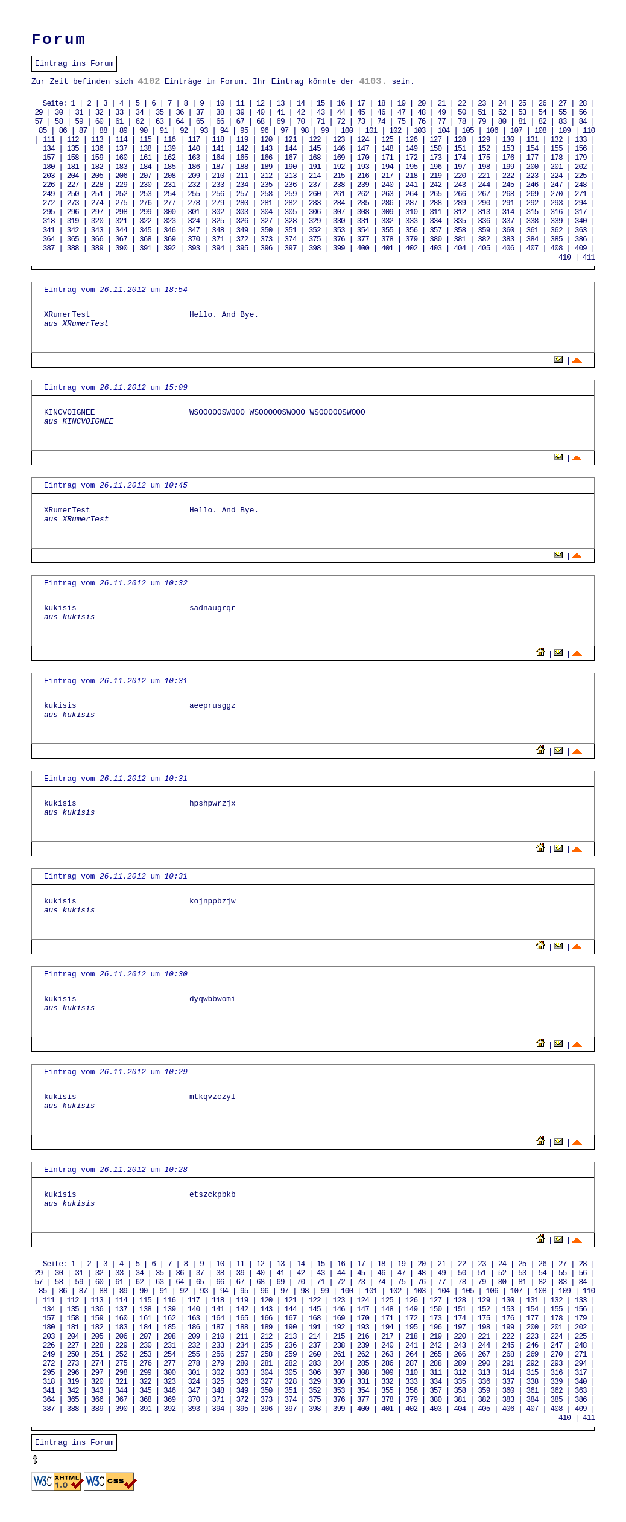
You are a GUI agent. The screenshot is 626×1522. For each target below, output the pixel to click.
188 (242, 166)
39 (240, 112)
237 (315, 184)
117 (194, 139)
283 (315, 203)
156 (581, 148)
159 (97, 157)
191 (315, 166)
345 (145, 230)
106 (492, 130)
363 (581, 230)
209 (194, 175)
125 (387, 139)
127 (435, 139)
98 (304, 130)
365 (73, 239)
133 (581, 139)
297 (97, 212)
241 (411, 184)
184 (145, 166)
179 (581, 157)
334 (435, 221)
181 (73, 166)
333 (411, 221)
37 (200, 112)
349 (242, 230)
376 (339, 239)
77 (442, 121)
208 (169, 175)
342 (73, 230)
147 (363, 148)
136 (97, 148)
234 (242, 184)
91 (163, 130)
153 (508, 148)
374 (291, 239)
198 (484, 166)
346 (169, 230)
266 (460, 194)
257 (242, 194)
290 (484, 203)
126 (411, 139)
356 (411, 230)
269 (532, 194)
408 (557, 248)
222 (508, 175)
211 (242, 175)
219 (435, 175)
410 (564, 257)
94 (224, 130)
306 (315, 212)
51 (481, 112)
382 (484, 239)
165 (242, 157)
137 (121, 148)
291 (508, 203)
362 (557, 230)
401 (387, 248)
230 (145, 184)
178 (557, 157)
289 (460, 203)
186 (194, 166)
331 (363, 221)
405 (484, 248)
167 (291, 157)
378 (387, 239)
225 (581, 175)
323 (169, 221)
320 (97, 221)
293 (557, 203)
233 (218, 184)
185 (169, 166)
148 (387, 148)
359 (484, 230)
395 (242, 248)
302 (218, 212)
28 (582, 103)
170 (363, 157)
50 (462, 112)
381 (460, 239)
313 (484, 212)
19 (401, 103)
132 (557, 139)
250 (73, 194)
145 (315, 148)
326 (242, 221)
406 (508, 248)
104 (444, 130)
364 (49, 239)
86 (62, 130)
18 (381, 103)
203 (49, 175)
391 (145, 248)
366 (97, 239)
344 (121, 230)
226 (49, 184)
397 (291, 248)
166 (266, 157)
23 (481, 103)
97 (284, 130)
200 (532, 166)
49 (442, 112)
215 (339, 175)
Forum (59, 40)
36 (179, 112)
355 (387, 230)
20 (421, 103)
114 (121, 139)
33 (119, 112)
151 (460, 148)
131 (532, 139)
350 (266, 230)
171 (387, 157)
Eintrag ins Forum (74, 63)
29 (38, 112)
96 (264, 130)
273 (73, 203)
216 (363, 175)
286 (387, 203)
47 (401, 112)
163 (194, 157)
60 (99, 121)
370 (194, 239)
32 (99, 112)
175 (484, 157)
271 (581, 194)
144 (291, 148)
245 (508, 184)
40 (260, 112)
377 (363, 239)
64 (179, 121)
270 (557, 194)
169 (339, 157)
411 (589, 257)
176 (508, 157)
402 (411, 248)
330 (339, 221)
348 (218, 230)
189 (266, 166)
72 (341, 121)
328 (291, 221)
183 (121, 166)
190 (291, 166)
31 (79, 112)
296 (73, 212)
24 (502, 103)
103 (419, 130)
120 (266, 139)
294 (581, 203)
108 (540, 130)
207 (145, 175)
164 (218, 157)
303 (242, 212)
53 (522, 112)
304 (266, 212)
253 (145, 194)
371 (218, 239)
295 (49, 212)
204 (73, 175)
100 (347, 130)
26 (542, 103)
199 (508, 166)
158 (73, 157)
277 (169, 203)
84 (582, 121)
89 (123, 130)
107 (516, 130)
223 (532, 175)
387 (49, 248)
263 (387, 194)
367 (121, 239)
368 (145, 239)
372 (242, 239)
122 (315, 139)
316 (557, 212)
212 (266, 175)
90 (143, 130)
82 (542, 121)
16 (341, 103)
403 (435, 248)
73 (361, 121)
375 (315, 239)
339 (557, 221)
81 (522, 121)
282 (291, 203)
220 (460, 175)
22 (462, 103)
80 (502, 121)
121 (291, 139)
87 (83, 130)
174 (460, 157)
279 (218, 203)
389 (97, 248)
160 (121, 157)
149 (411, 148)
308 (363, 212)
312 (460, 212)
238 (339, 184)
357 (435, 230)
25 (522, 103)
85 (42, 130)
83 (562, 121)
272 (49, 203)
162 (169, 157)
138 (145, 148)
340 (581, 221)
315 (532, 212)
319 (73, 221)
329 (315, 221)
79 (481, 121)
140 (194, 148)
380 (435, 239)
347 (194, 230)
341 (49, 230)
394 (218, 248)
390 (121, 248)
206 (121, 175)
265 (435, 194)
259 (291, 194)
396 (266, 248)
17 (361, 103)
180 (49, 166)
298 (121, 212)
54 (542, 112)
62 (139, 121)
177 (532, 157)
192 (339, 166)
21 (442, 103)
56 (582, 112)
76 (421, 121)
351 (291, 230)
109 (564, 130)
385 (557, 239)
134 (49, 148)
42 (301, 112)
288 (435, 203)
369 (169, 239)
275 (121, 203)
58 (59, 121)
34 (139, 112)
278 (194, 203)
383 (508, 239)
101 (371, 130)
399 (339, 248)
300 (169, 212)
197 (460, 166)
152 (484, 148)
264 (411, 194)
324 (194, 221)
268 (508, 194)
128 (460, 139)
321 (121, 221)
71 (320, 121)
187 (218, 166)
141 (218, 148)
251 (97, 194)
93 (203, 130)
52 (502, 112)
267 (484, 194)
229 (121, 184)
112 (73, 139)
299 (145, 212)
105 (468, 130)
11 (240, 103)
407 (532, 248)
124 (363, 139)
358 (460, 230)
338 (532, 221)
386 (581, 239)
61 (119, 121)
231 (169, 184)
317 (581, 212)
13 (280, 103)
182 (97, 166)
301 (194, 212)
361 (532, 230)
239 (363, 184)
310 (411, 212)
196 (435, 166)
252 (121, 194)
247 (557, 184)
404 (460, 248)
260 (315, 194)
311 (435, 212)
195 (411, 166)
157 (49, 157)
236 (291, 184)
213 (291, 175)
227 (73, 184)
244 (484, 184)
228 (97, 184)
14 (301, 103)
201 (557, 166)
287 (411, 203)
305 (291, 212)
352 (315, 230)
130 (508, 139)
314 (508, 212)
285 (363, 203)
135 (73, 148)
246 (532, 184)
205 (97, 175)
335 (460, 221)
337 (508, 221)
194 (387, 166)
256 (218, 194)
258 (266, 194)
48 (421, 112)
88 (103, 130)
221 (484, 175)
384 (532, 239)
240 (387, 184)
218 (411, 175)
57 (38, 121)
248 (581, 184)
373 (266, 239)
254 (169, 194)
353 (339, 230)
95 (244, 130)
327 (266, 221)
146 (339, 148)
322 (145, 221)
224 (557, 175)
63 (159, 121)
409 (581, 248)
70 (301, 121)
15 (320, 103)
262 (363, 194)
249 (49, 194)
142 (242, 148)
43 (320, 112)
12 (260, 103)
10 (220, 103)
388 (73, 248)
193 (363, 166)
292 (532, 203)
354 (363, 230)
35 (159, 112)
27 (562, 103)
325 (218, 221)
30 (59, 112)
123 (339, 139)
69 (280, 121)
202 (581, 166)
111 (49, 139)
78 (462, 121)
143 (266, 148)
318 (49, 221)
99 (325, 130)
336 (484, 221)
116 (169, 139)
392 (169, 248)
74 (381, 121)
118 (218, 139)
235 (266, 184)
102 (395, 130)
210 (218, 175)
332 (387, 221)
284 (339, 203)
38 (220, 112)
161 (145, 157)
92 (184, 130)
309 (387, 212)
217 (387, 175)
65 (200, 121)
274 (97, 203)
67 (240, 121)
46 (381, 112)
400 (363, 248)
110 (589, 130)
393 (194, 248)
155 (557, 148)
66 (220, 121)
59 (79, 121)
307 (339, 212)
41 (280, 112)
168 (315, 157)
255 (194, 194)
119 (242, 139)
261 (339, 194)
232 (194, 184)
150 (435, 148)
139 (169, 148)
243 (460, 184)
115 (145, 139)
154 (532, 148)
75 (401, 121)
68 (260, 121)
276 (145, 203)
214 (315, 175)
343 (97, 230)
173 (435, 157)
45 (361, 112)
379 (411, 239)
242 (435, 184)
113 (97, 139)
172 (411, 157)
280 (242, 203)
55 (562, 112)
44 (341, 112)
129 (484, 139)
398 (315, 248)
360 (508, 230)
